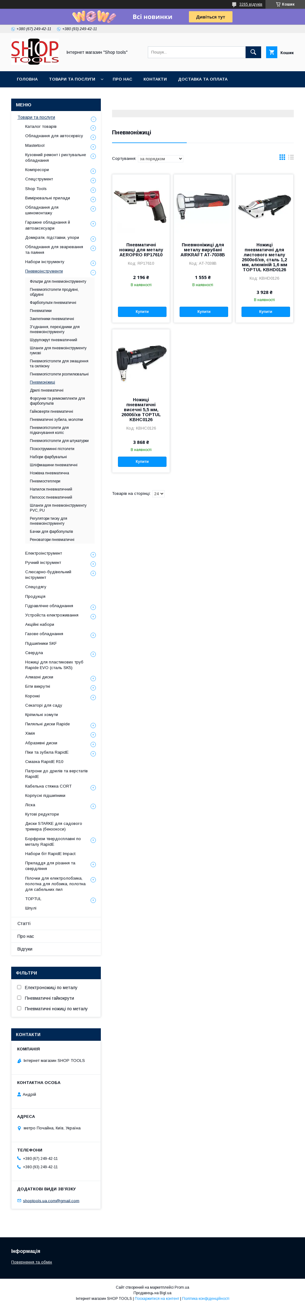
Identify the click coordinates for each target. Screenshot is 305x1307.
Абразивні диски (41, 743)
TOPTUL (33, 898)
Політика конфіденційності (205, 1298)
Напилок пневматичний (51, 489)
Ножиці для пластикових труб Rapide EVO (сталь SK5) (54, 665)
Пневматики (41, 311)
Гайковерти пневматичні (51, 411)
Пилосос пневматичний (51, 497)
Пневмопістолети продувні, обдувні (54, 292)
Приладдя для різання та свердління (50, 866)
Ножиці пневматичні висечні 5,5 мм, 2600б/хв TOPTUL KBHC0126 (141, 409)
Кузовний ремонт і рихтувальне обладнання (55, 157)
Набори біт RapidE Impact (50, 853)
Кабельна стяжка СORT (48, 786)
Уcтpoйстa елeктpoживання (51, 615)
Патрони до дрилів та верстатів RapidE (56, 774)
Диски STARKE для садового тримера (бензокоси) (53, 826)
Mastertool (35, 145)
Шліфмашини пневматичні (53, 465)
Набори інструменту (44, 261)
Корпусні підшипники (45, 795)
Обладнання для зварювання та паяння (54, 249)
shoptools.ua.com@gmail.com (51, 1200)
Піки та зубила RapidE (46, 752)
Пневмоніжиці (42, 382)
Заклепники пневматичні (52, 319)
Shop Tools (36, 188)
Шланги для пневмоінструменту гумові (58, 350)
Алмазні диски (39, 677)
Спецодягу (35, 586)
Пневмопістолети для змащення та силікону (59, 363)
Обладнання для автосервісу (54, 135)
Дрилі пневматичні (46, 390)
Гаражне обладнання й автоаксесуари (47, 225)
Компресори (37, 169)
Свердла (34, 652)
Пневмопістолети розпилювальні (59, 374)
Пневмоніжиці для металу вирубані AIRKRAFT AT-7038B (203, 249)
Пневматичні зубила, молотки (56, 419)
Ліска (30, 804)
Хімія (30, 733)
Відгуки (24, 949)
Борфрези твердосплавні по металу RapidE (53, 841)
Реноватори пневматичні (52, 539)
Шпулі (30, 908)
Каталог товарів (41, 126)
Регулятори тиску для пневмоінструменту (48, 521)
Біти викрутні (37, 686)
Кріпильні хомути (41, 714)
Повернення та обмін (31, 1262)
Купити (142, 311)
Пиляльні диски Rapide (47, 724)
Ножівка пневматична (49, 473)
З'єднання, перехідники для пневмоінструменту (55, 329)
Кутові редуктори (42, 814)
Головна (27, 79)
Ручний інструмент (43, 562)
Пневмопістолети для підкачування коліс (49, 430)
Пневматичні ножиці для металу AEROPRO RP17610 (141, 249)
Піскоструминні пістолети (52, 449)
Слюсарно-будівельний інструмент (48, 575)
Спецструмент (39, 179)
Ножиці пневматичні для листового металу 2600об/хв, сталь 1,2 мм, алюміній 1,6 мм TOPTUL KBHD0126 (264, 257)
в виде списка (291, 158)
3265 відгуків (250, 4)
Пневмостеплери (45, 481)
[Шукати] (253, 52)
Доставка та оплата (203, 79)
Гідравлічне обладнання (49, 605)
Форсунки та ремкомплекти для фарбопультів (57, 401)
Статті (23, 923)
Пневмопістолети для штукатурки (59, 441)
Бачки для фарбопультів (51, 531)
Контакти (155, 79)
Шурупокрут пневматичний (53, 340)
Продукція (35, 596)
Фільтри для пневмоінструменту (58, 281)
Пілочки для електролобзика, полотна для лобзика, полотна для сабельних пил (55, 884)
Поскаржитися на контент (157, 1298)
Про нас (122, 79)
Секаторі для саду (43, 705)
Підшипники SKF (41, 643)
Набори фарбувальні (48, 457)
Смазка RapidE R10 (44, 761)
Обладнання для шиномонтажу (42, 210)
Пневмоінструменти (44, 271)
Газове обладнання (44, 633)
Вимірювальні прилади (47, 198)
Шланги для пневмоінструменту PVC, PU (58, 508)
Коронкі (32, 696)
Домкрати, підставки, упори (52, 237)
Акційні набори (39, 624)
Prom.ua (182, 1287)
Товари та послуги (72, 79)
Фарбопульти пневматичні (53, 302)
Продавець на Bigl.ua (152, 1293)
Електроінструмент (43, 553)
